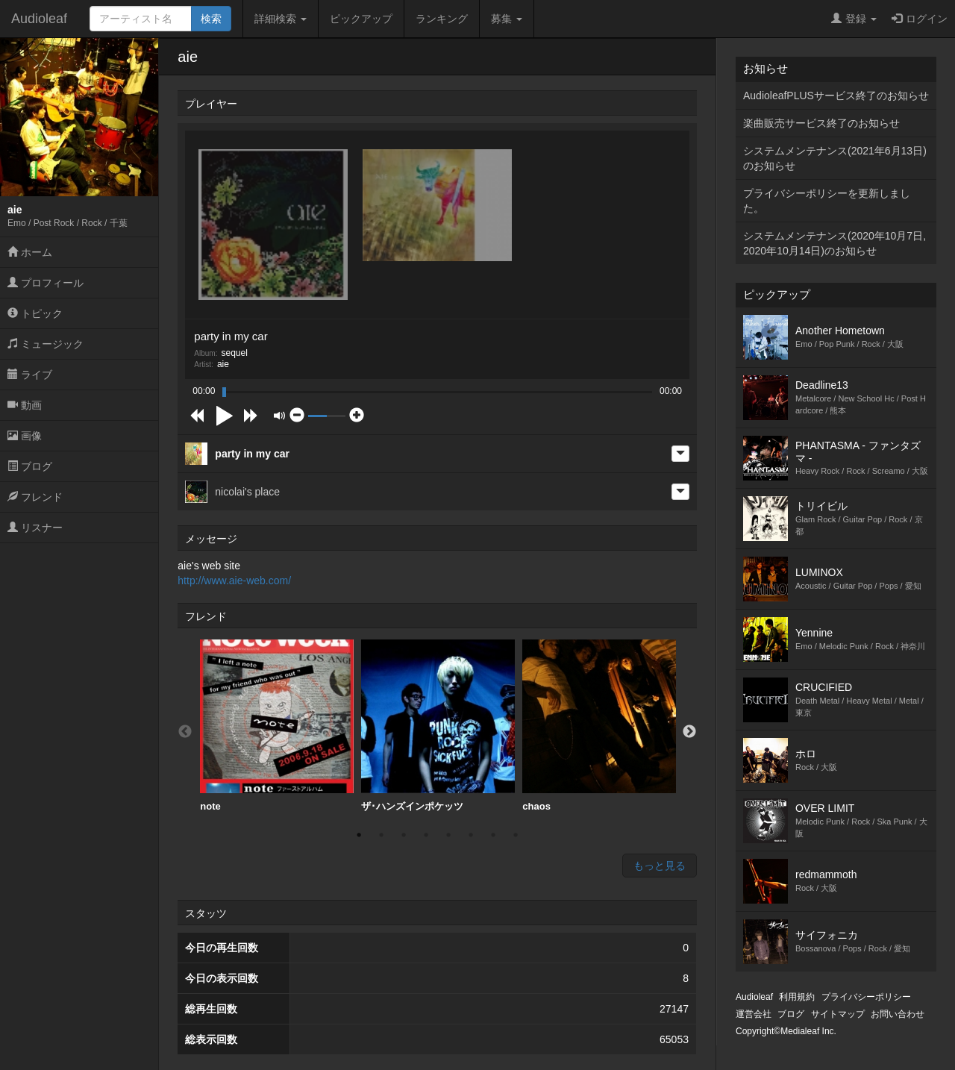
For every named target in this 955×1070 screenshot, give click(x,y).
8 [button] (515, 834)
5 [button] (448, 834)
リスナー (35, 528)
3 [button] (403, 834)
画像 (24, 436)
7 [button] (493, 834)
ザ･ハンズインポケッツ (438, 725)
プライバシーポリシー (866, 997)
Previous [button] (185, 732)
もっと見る (659, 866)
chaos (599, 725)
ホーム (29, 252)
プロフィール (45, 283)
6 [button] (470, 834)
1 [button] (358, 834)
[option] (277, 726)
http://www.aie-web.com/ (234, 580)
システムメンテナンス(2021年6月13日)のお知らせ (835, 158)
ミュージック (45, 344)
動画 (24, 405)
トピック (35, 313)
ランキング (442, 19)
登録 (854, 19)
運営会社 (753, 1014)
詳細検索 (280, 19)
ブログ (29, 466)
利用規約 (797, 997)
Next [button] (689, 732)
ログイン (920, 19)
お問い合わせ (897, 1014)
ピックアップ (361, 19)
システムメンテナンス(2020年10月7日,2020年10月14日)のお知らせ (834, 243)
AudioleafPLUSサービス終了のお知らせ (836, 95)
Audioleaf (39, 18)
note (277, 725)
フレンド (35, 497)
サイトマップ (838, 1014)
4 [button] (426, 834)
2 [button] (381, 834)
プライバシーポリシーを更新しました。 (826, 200)
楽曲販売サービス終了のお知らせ (821, 123)
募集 (506, 19)
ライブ (29, 375)
